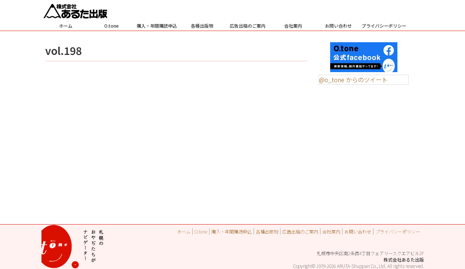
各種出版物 (202, 25)
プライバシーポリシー (384, 25)
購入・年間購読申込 (157, 25)
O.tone (111, 25)
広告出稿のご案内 (248, 25)
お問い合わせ (338, 25)
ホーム (65, 25)
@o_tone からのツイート (353, 79)
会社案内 (293, 25)
